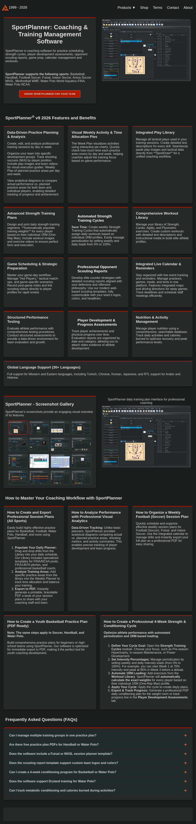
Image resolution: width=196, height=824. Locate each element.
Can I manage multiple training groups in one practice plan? (52, 736)
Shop (144, 8)
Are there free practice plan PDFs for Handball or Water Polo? (54, 745)
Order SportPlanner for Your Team (50, 94)
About (188, 8)
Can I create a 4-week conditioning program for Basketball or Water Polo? (62, 773)
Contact (173, 8)
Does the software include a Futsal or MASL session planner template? (60, 754)
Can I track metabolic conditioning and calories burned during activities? (62, 791)
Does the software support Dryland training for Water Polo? (52, 782)
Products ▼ (127, 8)
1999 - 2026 (14, 8)
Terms (157, 8)
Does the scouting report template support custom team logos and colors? (63, 764)
